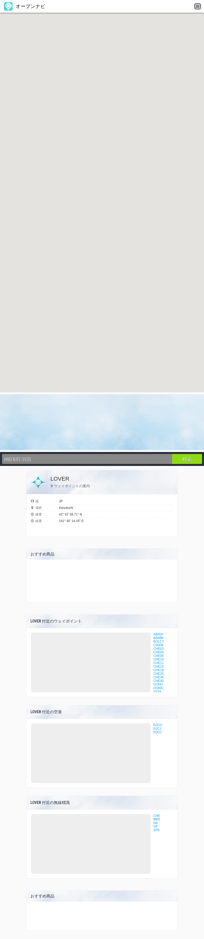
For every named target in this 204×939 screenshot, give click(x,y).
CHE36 (158, 677)
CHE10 (158, 659)
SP (155, 826)
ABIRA (158, 634)
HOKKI (158, 688)
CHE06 (158, 655)
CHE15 (158, 666)
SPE (156, 830)
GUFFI (158, 684)
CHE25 (158, 673)
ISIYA (157, 691)
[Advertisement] (102, 422)
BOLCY (158, 641)
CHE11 (158, 663)
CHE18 (158, 670)
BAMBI (158, 638)
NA (155, 823)
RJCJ (157, 728)
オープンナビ (24, 6)
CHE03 (158, 648)
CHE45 (158, 681)
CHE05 (158, 652)
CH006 (158, 645)
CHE (156, 815)
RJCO (157, 725)
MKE (156, 819)
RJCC (157, 732)
